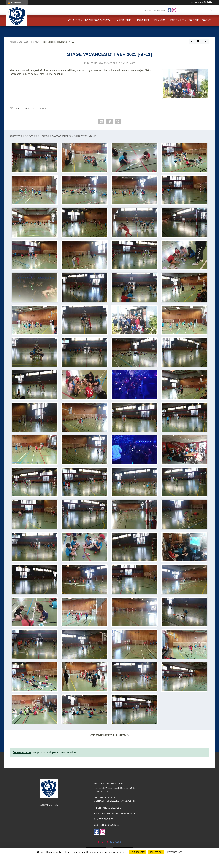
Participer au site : (201, 2)
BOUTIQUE (194, 20)
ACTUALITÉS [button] (74, 20)
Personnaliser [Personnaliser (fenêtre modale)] (174, 852)
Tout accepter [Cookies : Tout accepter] (137, 852)
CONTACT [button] (206, 20)
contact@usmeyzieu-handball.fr (114, 801)
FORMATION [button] (159, 20)
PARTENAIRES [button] (177, 20)
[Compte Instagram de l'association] (174, 10)
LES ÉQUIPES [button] (142, 20)
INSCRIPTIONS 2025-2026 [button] (98, 20)
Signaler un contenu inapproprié (114, 813)
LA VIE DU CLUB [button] (123, 20)
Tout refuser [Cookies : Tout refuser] (156, 852)
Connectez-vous (22, 752)
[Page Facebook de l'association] (169, 10)
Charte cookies (103, 819)
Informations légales (107, 808)
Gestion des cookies (106, 825)
